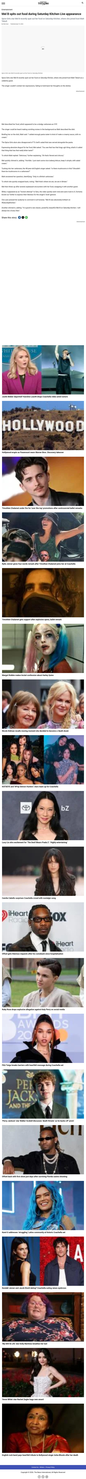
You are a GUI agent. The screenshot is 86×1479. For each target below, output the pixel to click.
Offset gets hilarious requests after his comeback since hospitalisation (32, 954)
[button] (19, 217)
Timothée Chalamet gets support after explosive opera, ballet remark (32, 619)
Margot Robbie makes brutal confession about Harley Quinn (28, 675)
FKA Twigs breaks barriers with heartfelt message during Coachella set (32, 1065)
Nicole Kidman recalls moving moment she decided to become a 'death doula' (35, 731)
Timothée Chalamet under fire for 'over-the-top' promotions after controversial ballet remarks (42, 508)
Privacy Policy (50, 1467)
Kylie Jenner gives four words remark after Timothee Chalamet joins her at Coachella (38, 564)
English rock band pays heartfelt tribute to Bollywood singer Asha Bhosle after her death (40, 1455)
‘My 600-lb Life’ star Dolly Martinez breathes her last (24, 1344)
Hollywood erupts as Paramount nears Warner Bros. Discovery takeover (33, 452)
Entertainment (7, 10)
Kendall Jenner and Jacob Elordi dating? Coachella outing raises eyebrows (34, 1288)
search (83, 3)
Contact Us (35, 1467)
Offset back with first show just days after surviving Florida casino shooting (34, 1176)
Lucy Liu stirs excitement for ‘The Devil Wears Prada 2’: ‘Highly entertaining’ (34, 842)
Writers (42, 1467)
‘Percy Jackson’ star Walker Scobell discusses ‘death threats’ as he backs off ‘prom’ (38, 1121)
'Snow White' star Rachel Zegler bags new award (23, 1399)
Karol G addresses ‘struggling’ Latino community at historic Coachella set (33, 1232)
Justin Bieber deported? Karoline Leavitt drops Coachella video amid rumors (35, 397)
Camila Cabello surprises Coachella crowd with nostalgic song (29, 898)
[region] (43, 106)
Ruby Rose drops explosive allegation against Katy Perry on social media (33, 1009)
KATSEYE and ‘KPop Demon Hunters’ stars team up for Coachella (30, 786)
